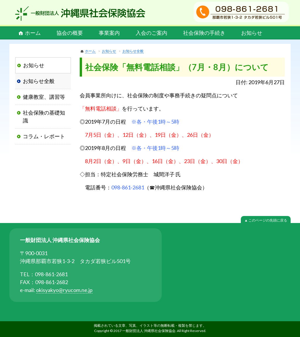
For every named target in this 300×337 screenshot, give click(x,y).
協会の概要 (70, 33)
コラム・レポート (44, 136)
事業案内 (109, 33)
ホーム (33, 33)
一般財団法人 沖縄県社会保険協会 (80, 13)
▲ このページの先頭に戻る (265, 220)
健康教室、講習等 (44, 97)
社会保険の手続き (204, 33)
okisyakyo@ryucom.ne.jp (64, 290)
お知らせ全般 (133, 51)
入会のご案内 (151, 33)
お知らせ (251, 33)
